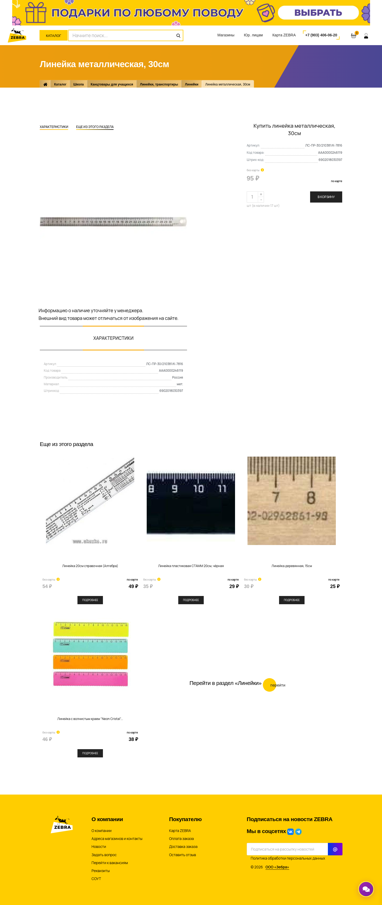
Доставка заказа (183, 846)
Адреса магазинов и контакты (117, 838)
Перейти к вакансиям (110, 862)
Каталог (53, 36)
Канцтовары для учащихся (112, 84)
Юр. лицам (253, 35)
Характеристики (54, 127)
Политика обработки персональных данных (288, 858)
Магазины (225, 35)
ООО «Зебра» (277, 867)
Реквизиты (101, 870)
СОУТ (96, 878)
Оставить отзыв (182, 854)
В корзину (326, 197)
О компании (101, 830)
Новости (99, 846)
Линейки (191, 84)
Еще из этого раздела (95, 127)
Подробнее (90, 600)
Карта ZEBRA (284, 35)
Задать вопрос (104, 854)
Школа (78, 84)
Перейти (274, 685)
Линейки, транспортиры (159, 84)
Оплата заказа (181, 838)
